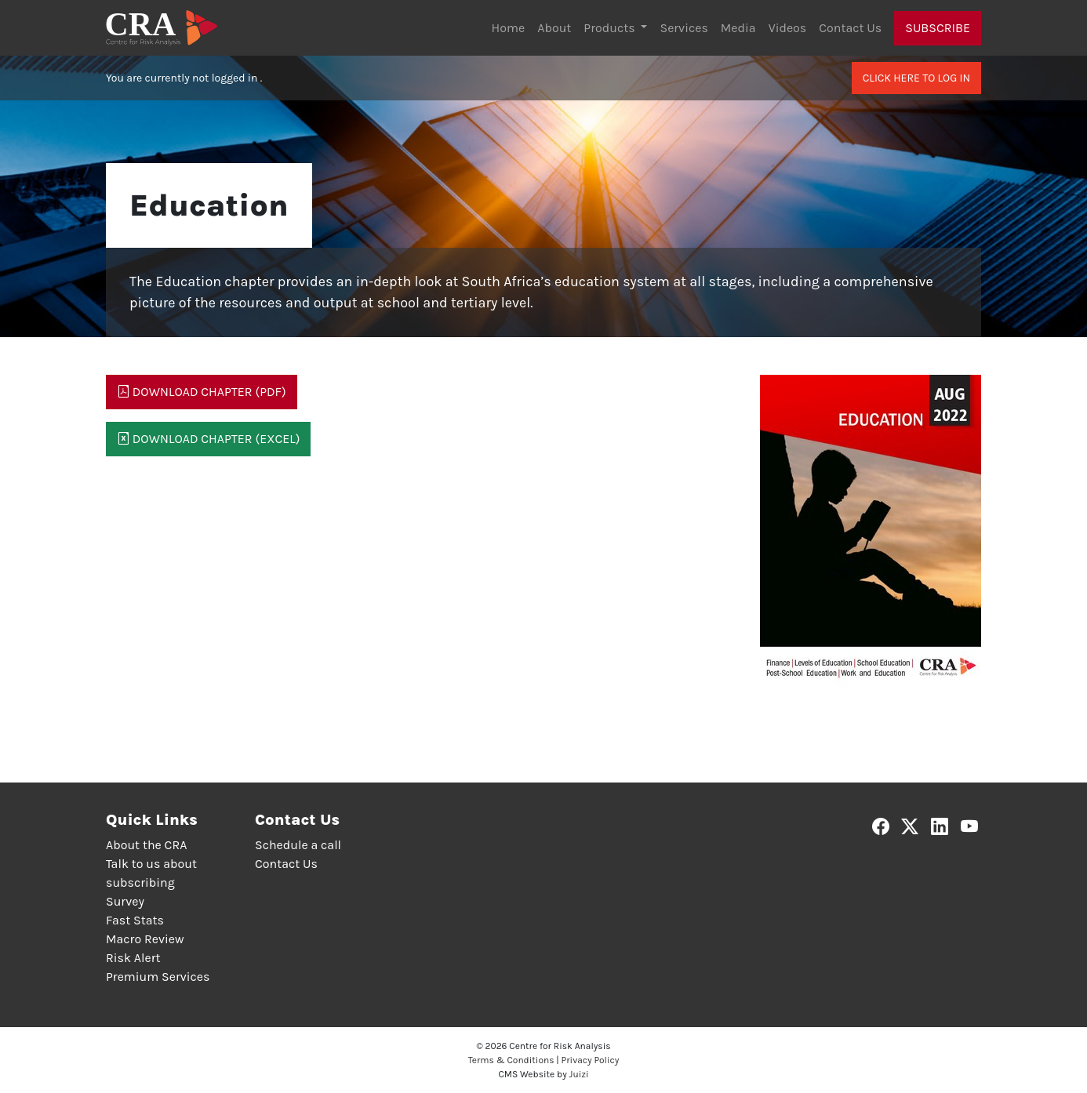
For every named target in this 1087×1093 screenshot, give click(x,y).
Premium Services (157, 976)
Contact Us (850, 27)
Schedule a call (298, 844)
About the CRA (146, 844)
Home (508, 27)
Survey (125, 901)
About (554, 27)
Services (683, 27)
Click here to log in (916, 78)
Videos (788, 27)
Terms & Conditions (511, 1060)
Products (610, 27)
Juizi (579, 1074)
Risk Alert (133, 957)
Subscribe (937, 27)
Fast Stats (135, 920)
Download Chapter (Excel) (208, 438)
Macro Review (145, 938)
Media (738, 27)
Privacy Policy (591, 1060)
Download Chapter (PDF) (201, 391)
